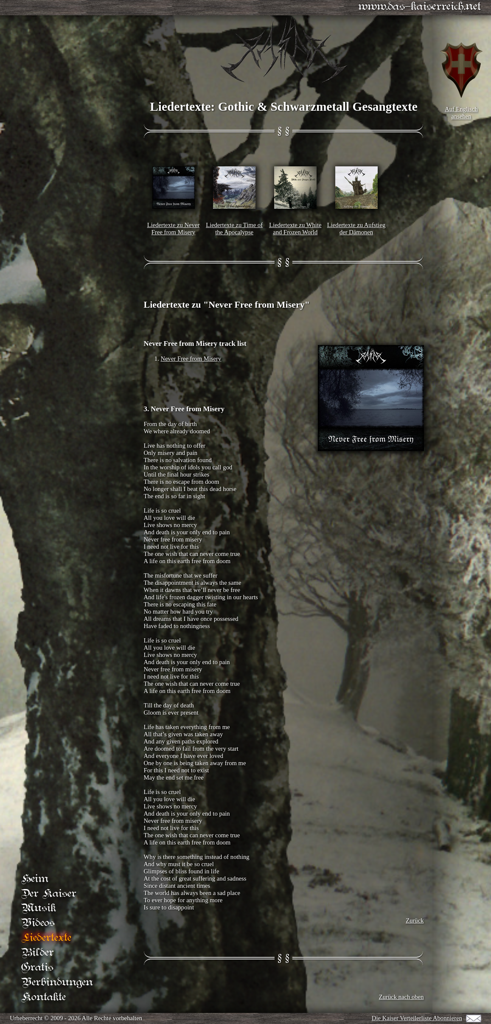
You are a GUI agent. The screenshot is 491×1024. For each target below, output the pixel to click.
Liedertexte (46, 938)
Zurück (415, 920)
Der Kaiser (48, 893)
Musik (38, 908)
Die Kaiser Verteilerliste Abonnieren (416, 1018)
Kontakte (43, 997)
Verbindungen (57, 982)
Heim (34, 878)
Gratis (37, 967)
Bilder (37, 953)
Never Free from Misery (191, 358)
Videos (38, 923)
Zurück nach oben (401, 996)
